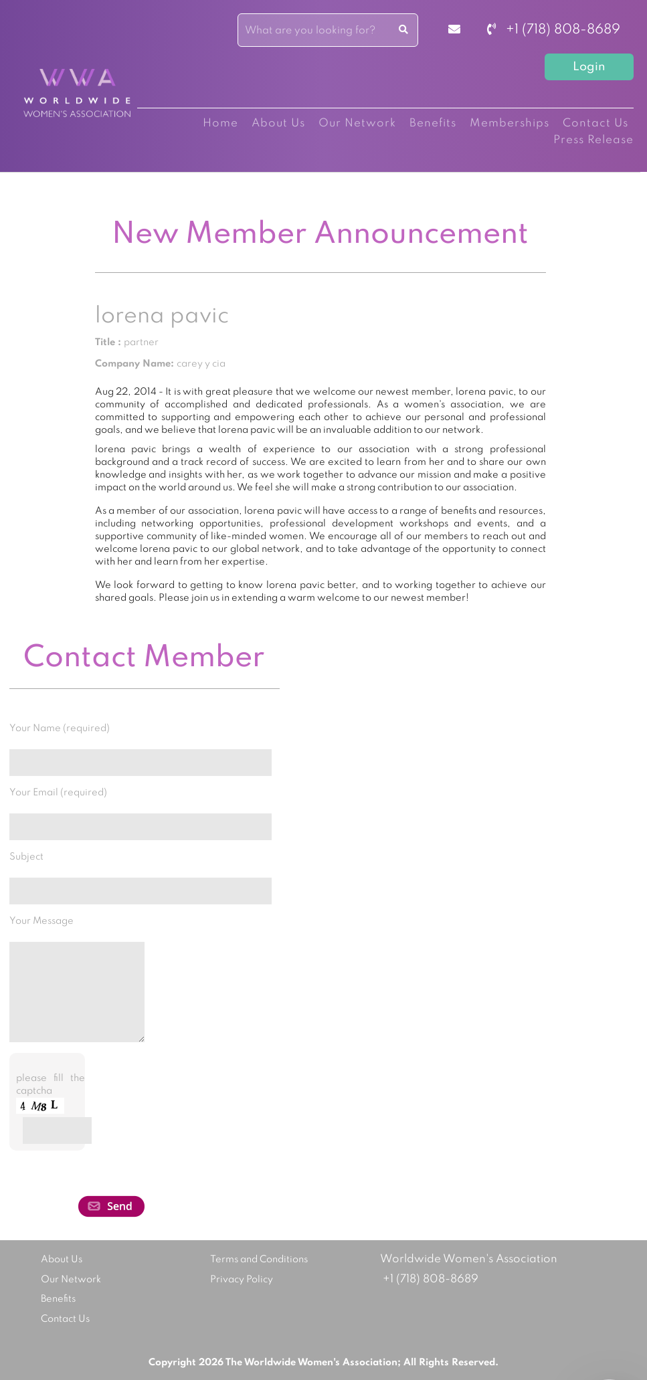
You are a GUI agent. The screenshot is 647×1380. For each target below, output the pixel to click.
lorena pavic (162, 316)
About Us (278, 123)
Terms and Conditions (259, 1259)
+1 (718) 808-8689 (553, 30)
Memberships (509, 123)
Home (220, 123)
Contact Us (595, 123)
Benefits (432, 123)
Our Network (357, 123)
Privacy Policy (241, 1279)
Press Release (593, 140)
